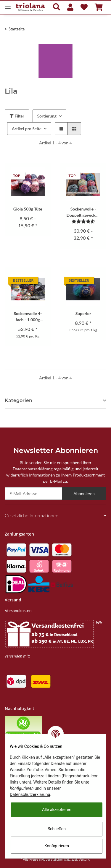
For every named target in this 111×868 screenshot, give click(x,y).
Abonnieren (84, 493)
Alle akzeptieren (56, 809)
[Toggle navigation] (8, 4)
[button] (56, 7)
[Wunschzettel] (84, 7)
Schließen (57, 828)
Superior (83, 313)
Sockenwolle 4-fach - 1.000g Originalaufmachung (28, 317)
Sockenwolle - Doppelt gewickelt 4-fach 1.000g (83, 212)
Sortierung (47, 115)
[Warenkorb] (98, 7)
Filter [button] (16, 115)
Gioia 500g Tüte (27, 208)
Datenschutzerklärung (30, 794)
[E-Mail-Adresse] (33, 493)
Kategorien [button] (18, 400)
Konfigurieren (56, 845)
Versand (84, 859)
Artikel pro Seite (26, 128)
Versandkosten (18, 610)
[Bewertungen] (83, 221)
